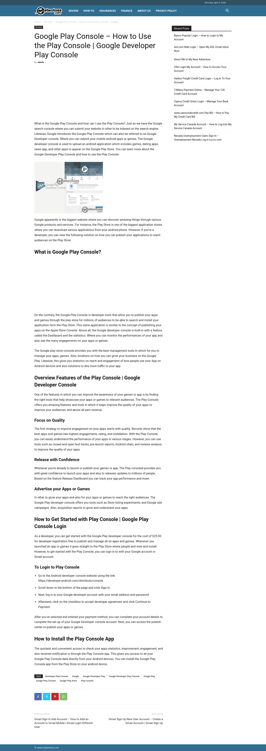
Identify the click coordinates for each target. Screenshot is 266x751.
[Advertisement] (98, 94)
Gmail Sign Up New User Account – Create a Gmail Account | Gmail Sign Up (136, 721)
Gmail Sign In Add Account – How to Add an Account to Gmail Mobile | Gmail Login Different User (63, 723)
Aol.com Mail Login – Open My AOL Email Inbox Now (201, 49)
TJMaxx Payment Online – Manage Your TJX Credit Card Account (199, 91)
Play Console (87, 680)
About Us (144, 10)
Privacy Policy (166, 10)
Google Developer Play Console (124, 676)
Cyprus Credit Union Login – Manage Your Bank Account (201, 103)
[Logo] (50, 10)
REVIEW (73, 10)
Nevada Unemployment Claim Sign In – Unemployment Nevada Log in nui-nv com (198, 137)
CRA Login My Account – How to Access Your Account (200, 68)
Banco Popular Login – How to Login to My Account (198, 37)
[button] (227, 11)
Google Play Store (68, 680)
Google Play (149, 676)
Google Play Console (46, 680)
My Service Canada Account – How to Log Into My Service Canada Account (202, 126)
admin (40, 62)
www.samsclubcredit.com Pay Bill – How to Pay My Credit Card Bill (201, 114)
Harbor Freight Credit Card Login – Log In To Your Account (202, 80)
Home (37, 21)
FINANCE (126, 10)
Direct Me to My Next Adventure (192, 59)
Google (75, 676)
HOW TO (88, 10)
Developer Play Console (56, 676)
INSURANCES (107, 10)
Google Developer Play (94, 676)
